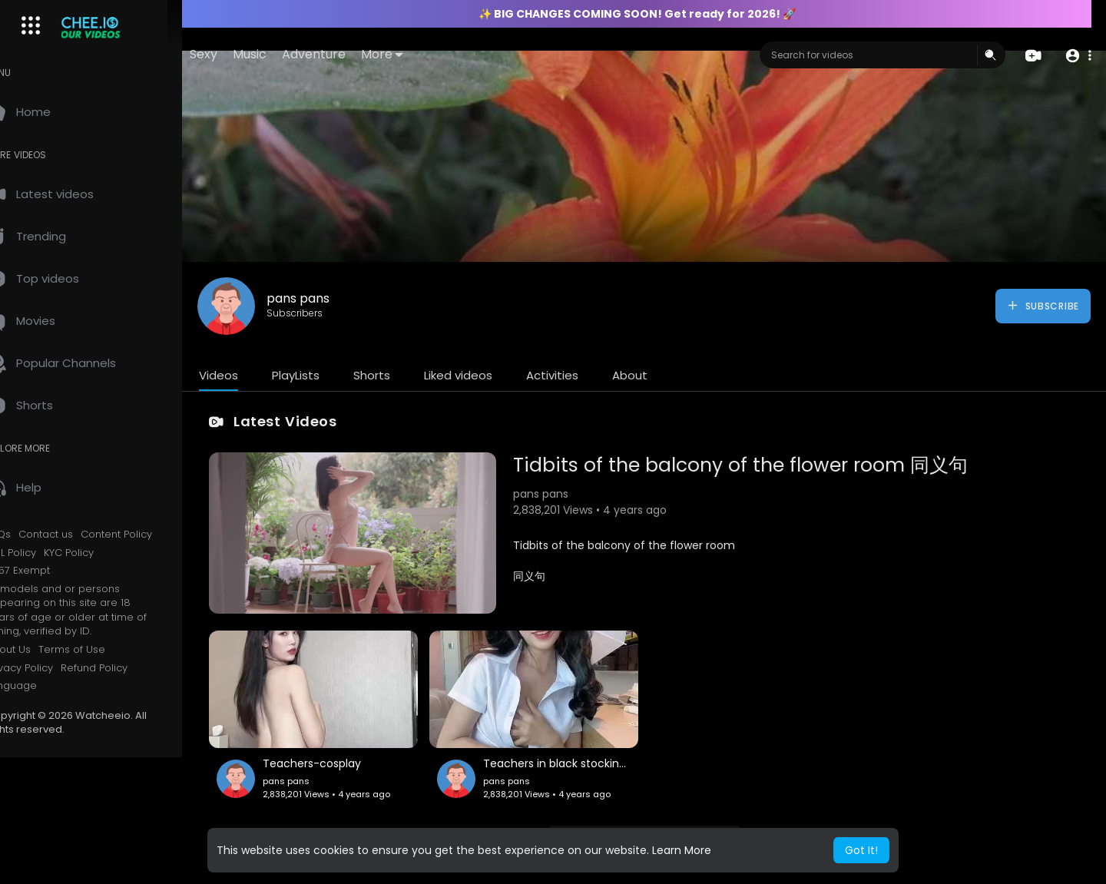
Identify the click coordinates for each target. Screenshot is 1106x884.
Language (44, 686)
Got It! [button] (861, 850)
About (662, 375)
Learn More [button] (681, 850)
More (430, 54)
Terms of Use (104, 650)
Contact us (78, 534)
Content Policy (149, 534)
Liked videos (491, 375)
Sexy (252, 54)
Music (298, 54)
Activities (585, 375)
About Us (41, 650)
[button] (1077, 55)
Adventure (362, 54)
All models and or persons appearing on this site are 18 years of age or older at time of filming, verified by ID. (99, 610)
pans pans (331, 298)
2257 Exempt (51, 571)
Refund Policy (127, 668)
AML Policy (44, 553)
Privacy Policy (52, 668)
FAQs (31, 534)
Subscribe (1042, 306)
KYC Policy (102, 553)
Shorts (404, 375)
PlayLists (329, 375)
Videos (251, 375)
